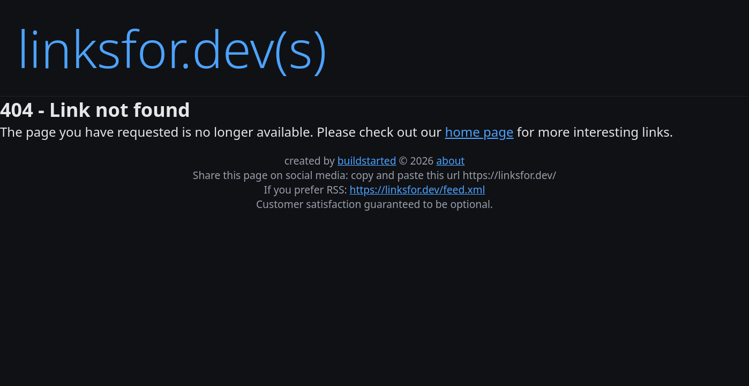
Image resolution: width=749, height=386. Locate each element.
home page (479, 131)
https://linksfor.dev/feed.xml (417, 189)
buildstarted (367, 160)
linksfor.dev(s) (172, 48)
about (450, 160)
